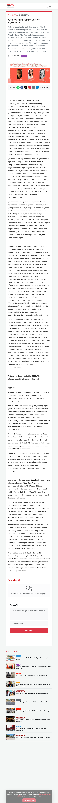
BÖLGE (24, 56)
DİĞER (45, 87)
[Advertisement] (29, 94)
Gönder (29, 630)
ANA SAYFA (12, 15)
